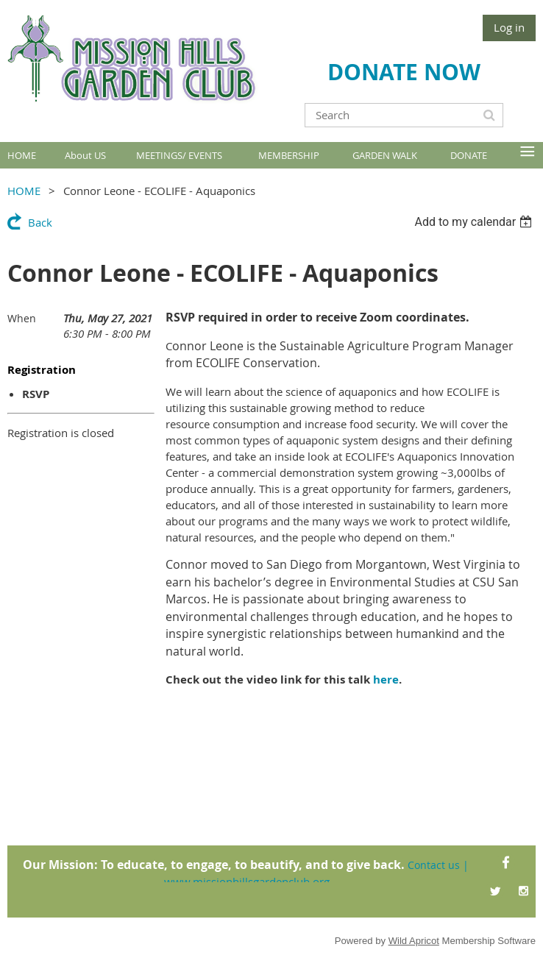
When (21, 318)
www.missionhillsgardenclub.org (247, 881)
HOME (23, 190)
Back (40, 222)
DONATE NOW (403, 72)
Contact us (434, 865)
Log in (509, 27)
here (386, 679)
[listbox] (475, 222)
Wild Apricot (413, 940)
